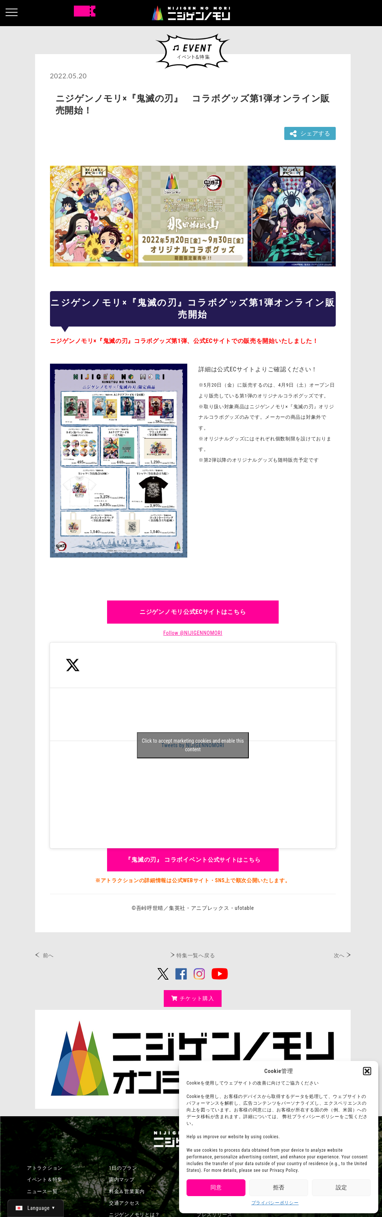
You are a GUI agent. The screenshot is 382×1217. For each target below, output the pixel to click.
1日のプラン (123, 1168)
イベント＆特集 (45, 1179)
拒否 (278, 1187)
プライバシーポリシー (275, 1202)
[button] (367, 1071)
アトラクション (45, 1168)
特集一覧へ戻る (195, 955)
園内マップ (122, 1179)
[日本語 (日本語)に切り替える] (35, 1208)
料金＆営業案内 (127, 1191)
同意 (216, 1187)
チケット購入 (192, 998)
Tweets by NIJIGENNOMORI (193, 745)
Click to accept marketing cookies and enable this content (193, 745)
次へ (339, 955)
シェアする (310, 134)
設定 (341, 1187)
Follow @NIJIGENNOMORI (192, 633)
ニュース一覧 (42, 1191)
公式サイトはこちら (192, 859)
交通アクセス (124, 1203)
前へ (48, 955)
